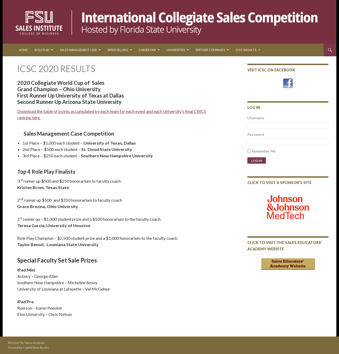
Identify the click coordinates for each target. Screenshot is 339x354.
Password (255, 134)
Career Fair (147, 50)
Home (23, 50)
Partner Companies (210, 50)
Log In (256, 161)
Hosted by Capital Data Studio (28, 348)
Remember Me (264, 151)
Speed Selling (118, 50)
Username (255, 118)
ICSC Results (246, 50)
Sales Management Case (78, 50)
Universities (176, 50)
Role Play (42, 50)
